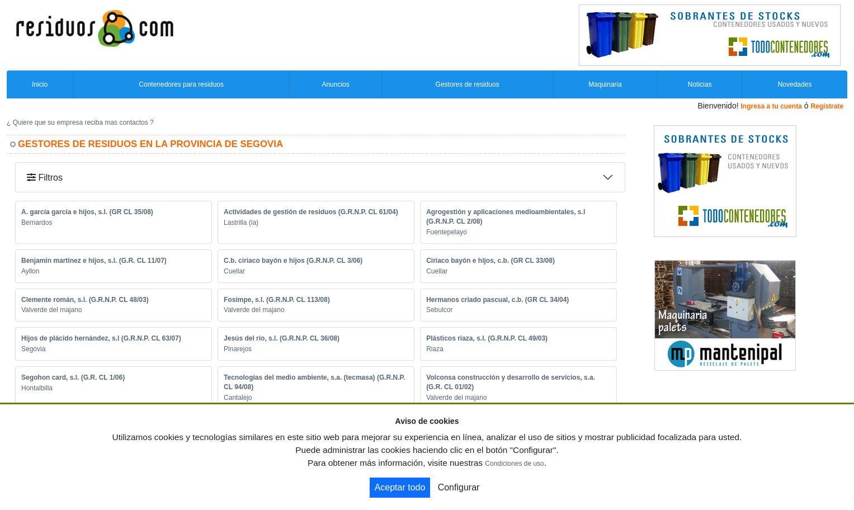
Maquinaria (604, 84)
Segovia (33, 349)
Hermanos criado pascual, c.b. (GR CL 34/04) (497, 300)
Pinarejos (238, 349)
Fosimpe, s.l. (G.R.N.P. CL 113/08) (277, 300)
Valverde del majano (51, 310)
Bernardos (36, 222)
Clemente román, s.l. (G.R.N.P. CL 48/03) (85, 300)
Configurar (459, 487)
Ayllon (30, 271)
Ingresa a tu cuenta (770, 106)
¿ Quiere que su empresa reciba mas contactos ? (80, 122)
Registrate (826, 106)
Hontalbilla (37, 388)
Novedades (795, 84)
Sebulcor (439, 310)
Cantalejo (238, 398)
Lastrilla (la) (241, 222)
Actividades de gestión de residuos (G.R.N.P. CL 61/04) (311, 212)
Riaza (434, 349)
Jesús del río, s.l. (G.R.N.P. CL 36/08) (281, 338)
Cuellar (234, 271)
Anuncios (335, 84)
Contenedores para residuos (181, 84)
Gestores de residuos (467, 84)
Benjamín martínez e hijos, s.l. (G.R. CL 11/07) (94, 261)
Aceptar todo (400, 487)
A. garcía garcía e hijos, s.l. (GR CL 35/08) (87, 212)
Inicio (40, 84)
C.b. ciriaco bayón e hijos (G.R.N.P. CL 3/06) (293, 261)
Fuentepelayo (446, 232)
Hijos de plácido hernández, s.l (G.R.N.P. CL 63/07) (101, 338)
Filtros (45, 177)
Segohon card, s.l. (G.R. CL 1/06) (73, 377)
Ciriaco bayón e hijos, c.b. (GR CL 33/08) (490, 261)
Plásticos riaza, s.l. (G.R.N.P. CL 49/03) (487, 338)
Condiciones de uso (514, 464)
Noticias (700, 84)
